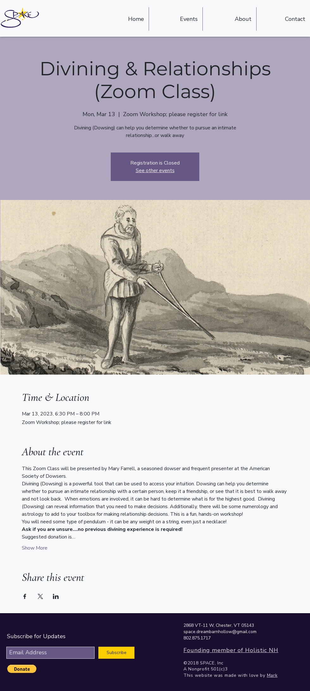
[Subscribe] (116, 653)
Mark (272, 675)
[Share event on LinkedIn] (56, 596)
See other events (155, 170)
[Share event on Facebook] (25, 596)
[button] (21, 669)
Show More (34, 548)
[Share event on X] (40, 596)
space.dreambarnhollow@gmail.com (220, 632)
